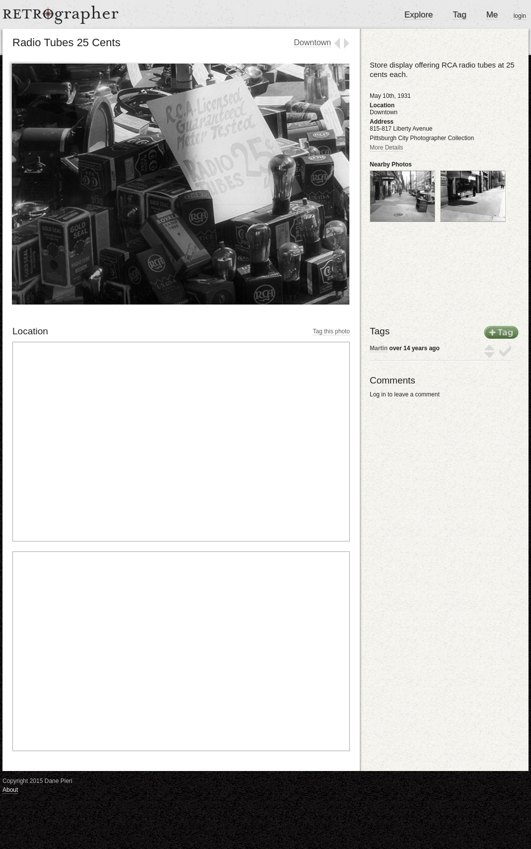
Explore (418, 14)
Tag (459, 14)
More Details (386, 147)
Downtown (312, 42)
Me (492, 14)
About (10, 789)
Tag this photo (331, 331)
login (520, 15)
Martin (379, 348)
